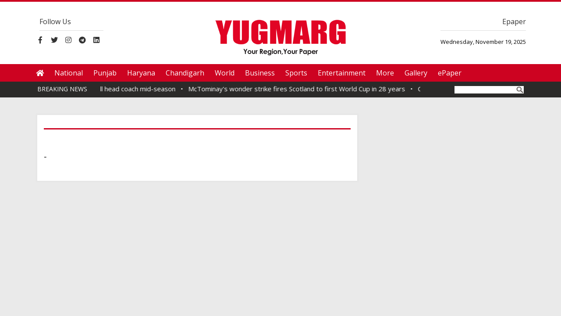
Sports (296, 73)
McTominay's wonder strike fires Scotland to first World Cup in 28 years (299, 88)
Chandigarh (185, 73)
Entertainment (342, 73)
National (68, 73)
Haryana (141, 73)
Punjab (105, 73)
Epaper (514, 21)
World (224, 73)
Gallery (416, 73)
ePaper (450, 73)
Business (260, 73)
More (385, 73)
